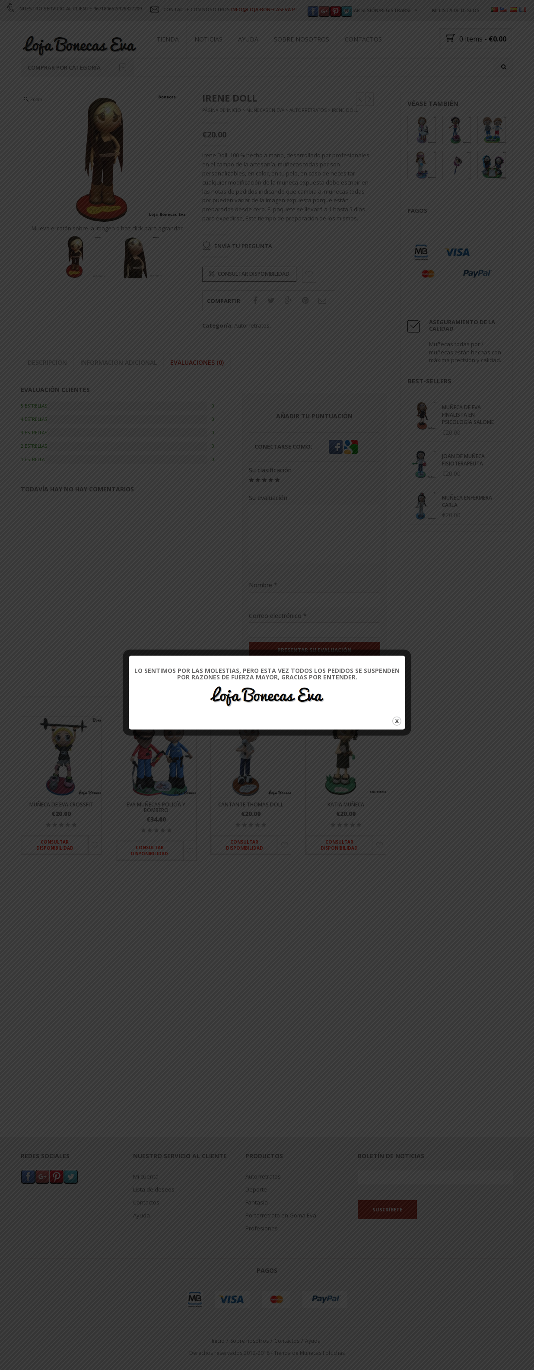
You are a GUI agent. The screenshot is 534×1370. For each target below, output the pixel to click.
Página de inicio (221, 140)
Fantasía (256, 1218)
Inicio (218, 1356)
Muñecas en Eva (265, 140)
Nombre (263, 614)
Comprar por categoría (77, 67)
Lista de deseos (154, 1205)
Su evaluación (268, 527)
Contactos (363, 39)
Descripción (47, 391)
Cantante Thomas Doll (250, 833)
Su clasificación (270, 499)
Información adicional (118, 391)
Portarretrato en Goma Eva (280, 1231)
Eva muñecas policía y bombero (156, 836)
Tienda (167, 39)
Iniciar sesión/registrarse (377, 10)
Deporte (256, 1205)
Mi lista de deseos (456, 10)
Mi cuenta (146, 1192)
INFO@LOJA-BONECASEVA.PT (265, 9)
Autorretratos (308, 140)
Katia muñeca (345, 833)
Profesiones (261, 1244)
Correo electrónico (278, 644)
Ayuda (248, 39)
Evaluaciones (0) (197, 391)
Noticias (208, 39)
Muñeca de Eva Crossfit (61, 833)
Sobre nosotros (301, 39)
